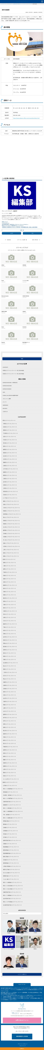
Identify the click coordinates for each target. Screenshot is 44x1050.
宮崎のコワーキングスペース (9, 633)
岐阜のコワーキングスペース (9, 740)
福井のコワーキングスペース (9, 691)
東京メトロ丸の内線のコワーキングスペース (13, 888)
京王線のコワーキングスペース (10, 837)
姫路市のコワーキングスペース (10, 733)
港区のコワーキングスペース (9, 446)
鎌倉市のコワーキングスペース (10, 624)
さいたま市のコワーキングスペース (11, 779)
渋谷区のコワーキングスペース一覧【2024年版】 (13, 373)
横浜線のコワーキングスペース (10, 824)
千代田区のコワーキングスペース (10, 433)
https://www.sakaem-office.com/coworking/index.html (26, 118)
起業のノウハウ (5, 221)
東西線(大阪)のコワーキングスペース (11, 821)
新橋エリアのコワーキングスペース (11, 556)
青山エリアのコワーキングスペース (11, 517)
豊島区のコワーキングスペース (10, 430)
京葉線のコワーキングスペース (10, 843)
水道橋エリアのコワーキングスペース (11, 536)
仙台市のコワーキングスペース (10, 698)
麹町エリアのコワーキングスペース (11, 501)
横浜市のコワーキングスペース (10, 598)
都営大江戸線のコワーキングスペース (11, 869)
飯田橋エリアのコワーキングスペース (11, 530)
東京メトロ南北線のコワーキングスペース (12, 808)
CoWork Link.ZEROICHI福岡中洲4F (10, 395)
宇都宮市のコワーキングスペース (10, 746)
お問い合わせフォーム (22, 1020)
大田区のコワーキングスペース (10, 488)
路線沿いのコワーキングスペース (10, 782)
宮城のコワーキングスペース (9, 737)
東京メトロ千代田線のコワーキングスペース (13, 901)
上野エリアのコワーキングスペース (11, 549)
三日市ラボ (5, 411)
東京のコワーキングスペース (9, 420)
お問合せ (22, 1048)
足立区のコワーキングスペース (10, 456)
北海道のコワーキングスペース (10, 688)
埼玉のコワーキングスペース (9, 614)
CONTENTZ (5, 367)
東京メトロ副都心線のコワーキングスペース (13, 817)
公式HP (11, 233)
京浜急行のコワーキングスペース (10, 859)
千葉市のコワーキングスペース (10, 572)
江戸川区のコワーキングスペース (10, 468)
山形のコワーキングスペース (9, 769)
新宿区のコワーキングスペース (10, 452)
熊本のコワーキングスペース (9, 607)
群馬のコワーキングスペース (9, 601)
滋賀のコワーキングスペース (9, 578)
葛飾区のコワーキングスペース (10, 462)
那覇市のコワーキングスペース (10, 766)
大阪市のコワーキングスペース (10, 701)
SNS (32, 233)
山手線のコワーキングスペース (10, 785)
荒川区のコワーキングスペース (10, 443)
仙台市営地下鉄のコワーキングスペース (12, 898)
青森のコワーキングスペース (9, 704)
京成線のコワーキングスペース (10, 827)
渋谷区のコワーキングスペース (10, 494)
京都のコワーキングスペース (9, 591)
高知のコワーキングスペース (9, 775)
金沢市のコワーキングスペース (10, 636)
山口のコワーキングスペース (9, 711)
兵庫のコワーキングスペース (9, 617)
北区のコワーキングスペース (9, 436)
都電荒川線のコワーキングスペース (11, 876)
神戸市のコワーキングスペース (10, 717)
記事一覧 (22, 230)
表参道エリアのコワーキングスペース (11, 520)
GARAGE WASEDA (7, 389)
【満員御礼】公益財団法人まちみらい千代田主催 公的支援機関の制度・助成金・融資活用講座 (19, 227)
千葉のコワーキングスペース (9, 627)
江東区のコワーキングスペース (10, 478)
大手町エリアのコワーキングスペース (11, 546)
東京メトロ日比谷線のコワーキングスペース (13, 885)
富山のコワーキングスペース (9, 665)
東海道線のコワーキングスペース (10, 792)
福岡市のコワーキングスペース (10, 750)
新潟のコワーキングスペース (9, 653)
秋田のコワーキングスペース (9, 753)
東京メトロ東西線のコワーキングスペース (12, 895)
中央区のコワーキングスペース (10, 439)
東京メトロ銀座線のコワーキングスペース (12, 882)
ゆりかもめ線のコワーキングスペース (11, 872)
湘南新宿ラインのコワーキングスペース (12, 804)
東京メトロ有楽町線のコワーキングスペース (13, 788)
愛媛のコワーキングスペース (9, 759)
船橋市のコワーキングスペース (10, 585)
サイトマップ (22, 1045)
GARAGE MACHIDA (7, 385)
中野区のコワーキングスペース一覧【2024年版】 (13, 370)
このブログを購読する (22, 974)
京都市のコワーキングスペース (10, 685)
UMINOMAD (5, 405)
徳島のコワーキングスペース (9, 727)
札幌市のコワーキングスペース (10, 682)
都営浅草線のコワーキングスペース (11, 850)
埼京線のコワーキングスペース (10, 834)
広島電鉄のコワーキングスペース (10, 830)
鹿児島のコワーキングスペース (10, 646)
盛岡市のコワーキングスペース (10, 714)
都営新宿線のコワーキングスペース (11, 863)
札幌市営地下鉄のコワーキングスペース (12, 892)
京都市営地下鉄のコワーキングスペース (12, 801)
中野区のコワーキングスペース (10, 423)
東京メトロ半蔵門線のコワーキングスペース (13, 798)
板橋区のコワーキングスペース (10, 472)
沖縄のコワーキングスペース (9, 659)
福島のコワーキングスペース (9, 562)
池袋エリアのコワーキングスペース (11, 543)
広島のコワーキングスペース (9, 695)
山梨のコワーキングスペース (9, 708)
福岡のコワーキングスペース (9, 569)
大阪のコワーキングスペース (9, 604)
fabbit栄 (9, 239)
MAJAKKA (5, 408)
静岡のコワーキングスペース (9, 756)
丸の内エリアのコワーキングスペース (11, 527)
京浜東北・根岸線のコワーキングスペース (12, 795)
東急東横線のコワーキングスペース (11, 846)
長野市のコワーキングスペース (10, 649)
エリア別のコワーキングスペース (10, 498)
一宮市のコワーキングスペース (10, 672)
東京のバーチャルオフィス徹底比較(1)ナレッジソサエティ (13, 225)
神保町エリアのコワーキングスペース (11, 523)
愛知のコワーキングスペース (9, 772)
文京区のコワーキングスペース (10, 459)
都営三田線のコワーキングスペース (11, 856)
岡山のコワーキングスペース (9, 678)
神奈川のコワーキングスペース (10, 640)
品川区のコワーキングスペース (10, 481)
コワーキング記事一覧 (22, 239)
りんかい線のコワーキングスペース (11, 879)
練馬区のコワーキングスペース (10, 449)
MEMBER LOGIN (22, 1036)
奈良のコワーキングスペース (9, 630)
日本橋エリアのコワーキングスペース (11, 533)
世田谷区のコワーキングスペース (10, 491)
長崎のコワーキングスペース (9, 594)
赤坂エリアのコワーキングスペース (11, 504)
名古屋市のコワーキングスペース (10, 662)
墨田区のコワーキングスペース (10, 475)
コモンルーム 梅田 (7, 398)
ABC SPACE (35, 239)
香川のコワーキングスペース (9, 743)
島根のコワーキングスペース (9, 669)
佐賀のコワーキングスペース (9, 582)
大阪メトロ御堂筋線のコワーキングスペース (13, 811)
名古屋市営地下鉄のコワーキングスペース (12, 905)
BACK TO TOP (22, 984)
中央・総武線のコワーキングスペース (11, 814)
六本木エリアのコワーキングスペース (11, 507)
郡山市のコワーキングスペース (10, 730)
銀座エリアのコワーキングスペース (11, 552)
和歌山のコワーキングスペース (10, 643)
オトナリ (5, 402)
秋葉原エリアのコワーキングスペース (11, 510)
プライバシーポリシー (22, 1043)
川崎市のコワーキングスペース (10, 611)
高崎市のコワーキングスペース (10, 762)
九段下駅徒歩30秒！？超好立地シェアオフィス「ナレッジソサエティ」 (15, 224)
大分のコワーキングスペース (9, 620)
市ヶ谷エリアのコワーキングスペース (11, 540)
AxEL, (4, 392)
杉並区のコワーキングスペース (10, 426)
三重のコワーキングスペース (9, 565)
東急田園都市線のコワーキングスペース (12, 853)
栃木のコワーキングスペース (9, 588)
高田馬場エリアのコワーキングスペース (12, 514)
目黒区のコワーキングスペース (10, 485)
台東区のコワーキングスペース (10, 465)
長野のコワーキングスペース (9, 724)
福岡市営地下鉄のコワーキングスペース (12, 840)
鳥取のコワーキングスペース (9, 656)
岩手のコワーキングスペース (9, 720)
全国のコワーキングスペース (9, 559)
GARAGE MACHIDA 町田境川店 (10, 382)
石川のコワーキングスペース (9, 675)
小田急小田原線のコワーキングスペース (12, 866)
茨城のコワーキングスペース (9, 575)
